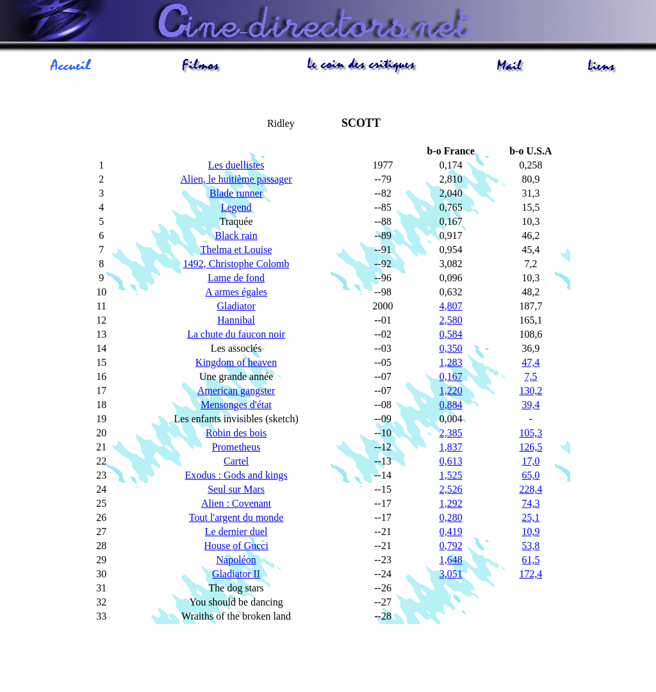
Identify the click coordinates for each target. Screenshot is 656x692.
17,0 (530, 461)
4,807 (451, 306)
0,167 (451, 376)
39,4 (530, 404)
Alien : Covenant (236, 503)
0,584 (451, 334)
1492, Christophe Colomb (236, 263)
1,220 (451, 390)
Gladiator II (236, 573)
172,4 (530, 573)
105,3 (530, 432)
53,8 (530, 545)
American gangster (236, 390)
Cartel (236, 461)
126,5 (530, 446)
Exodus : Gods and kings (236, 475)
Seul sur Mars (236, 489)
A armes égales (236, 291)
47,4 (530, 362)
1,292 (451, 503)
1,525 (451, 475)
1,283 (451, 362)
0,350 (451, 348)
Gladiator (236, 306)
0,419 (451, 531)
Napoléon (236, 559)
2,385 (451, 432)
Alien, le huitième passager (236, 179)
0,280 (451, 517)
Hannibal (236, 320)
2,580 (451, 320)
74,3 (530, 503)
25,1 (530, 517)
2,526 (451, 489)
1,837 (451, 446)
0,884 (451, 404)
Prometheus (236, 446)
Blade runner (236, 193)
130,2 (530, 390)
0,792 (451, 545)
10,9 (530, 531)
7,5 (530, 376)
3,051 (451, 573)
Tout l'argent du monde (236, 517)
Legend (236, 207)
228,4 (530, 489)
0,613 (451, 461)
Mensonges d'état (236, 404)
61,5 (530, 559)
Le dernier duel (236, 531)
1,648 (451, 559)
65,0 (530, 475)
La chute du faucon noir (236, 334)
